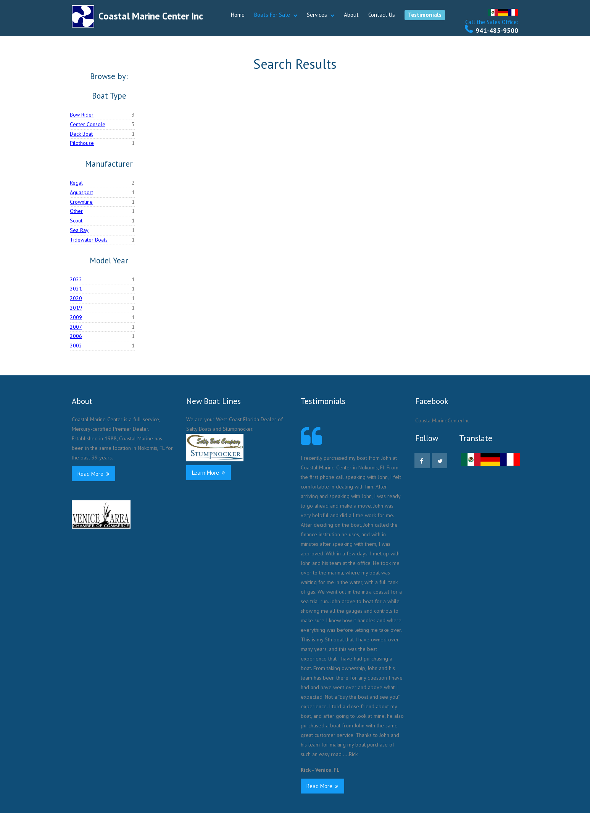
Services (317, 14)
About (351, 14)
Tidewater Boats (89, 239)
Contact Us (381, 14)
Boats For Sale (272, 14)
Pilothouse (82, 143)
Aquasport (81, 192)
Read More (93, 473)
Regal (76, 182)
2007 (76, 326)
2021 (76, 288)
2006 (76, 336)
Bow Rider (81, 114)
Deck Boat (81, 133)
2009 (76, 317)
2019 (76, 307)
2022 (76, 279)
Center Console (87, 124)
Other (76, 211)
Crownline (81, 201)
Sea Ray (79, 230)
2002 (76, 345)
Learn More (208, 472)
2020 (76, 298)
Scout (76, 220)
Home (238, 14)
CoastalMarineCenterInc (442, 420)
